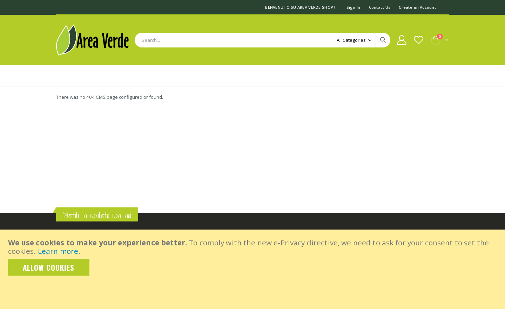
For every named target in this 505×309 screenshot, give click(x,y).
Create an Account (417, 7)
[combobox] (262, 40)
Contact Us (380, 7)
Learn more (58, 251)
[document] (253, 257)
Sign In (353, 7)
